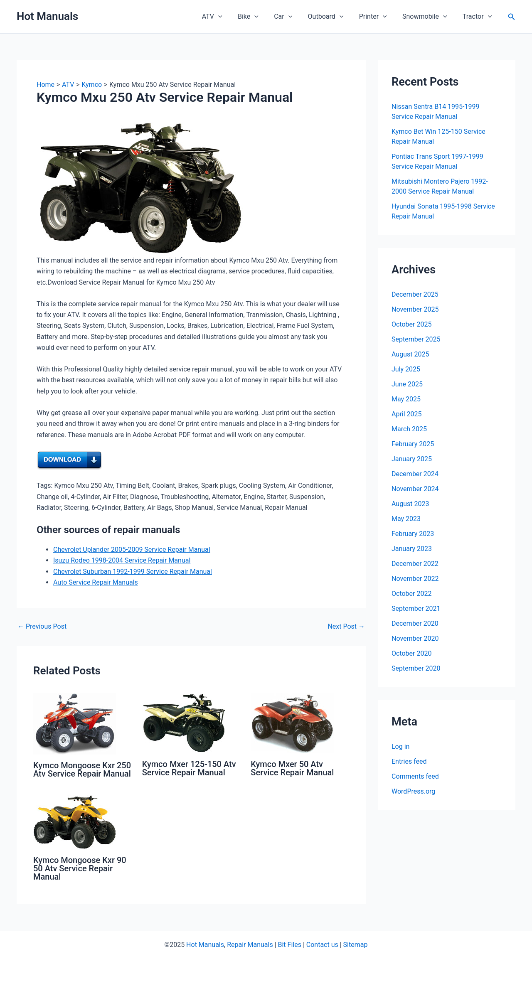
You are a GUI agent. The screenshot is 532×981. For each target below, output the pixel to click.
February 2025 (413, 444)
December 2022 (415, 564)
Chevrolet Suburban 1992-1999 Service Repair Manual (132, 571)
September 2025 (416, 339)
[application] (233, 16)
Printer (378, 16)
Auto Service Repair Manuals (95, 582)
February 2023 (413, 534)
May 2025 (406, 399)
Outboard (333, 16)
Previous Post (41, 626)
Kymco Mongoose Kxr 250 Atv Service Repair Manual (82, 769)
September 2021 (416, 608)
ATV (226, 16)
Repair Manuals (250, 945)
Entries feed (409, 761)
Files (294, 945)
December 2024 (415, 474)
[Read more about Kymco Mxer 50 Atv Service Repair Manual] (292, 723)
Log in (400, 746)
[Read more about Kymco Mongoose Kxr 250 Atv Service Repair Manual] (74, 723)
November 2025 (415, 309)
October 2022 (411, 593)
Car (293, 16)
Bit (282, 945)
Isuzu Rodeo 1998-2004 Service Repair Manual (121, 560)
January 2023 (412, 549)
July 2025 (406, 369)
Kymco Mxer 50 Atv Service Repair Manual (292, 768)
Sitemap (355, 945)
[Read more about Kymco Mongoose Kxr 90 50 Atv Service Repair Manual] (74, 822)
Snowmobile (428, 16)
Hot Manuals (47, 16)
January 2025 (412, 459)
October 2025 (411, 324)
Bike (260, 16)
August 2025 (410, 354)
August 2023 (410, 504)
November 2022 (415, 579)
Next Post (346, 626)
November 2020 (415, 638)
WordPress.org (413, 791)
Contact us (322, 945)
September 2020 (416, 668)
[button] (511, 17)
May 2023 (406, 519)
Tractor (478, 16)
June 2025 (407, 384)
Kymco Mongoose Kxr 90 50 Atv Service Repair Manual (79, 868)
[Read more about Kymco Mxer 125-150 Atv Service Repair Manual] (183, 723)
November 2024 (415, 489)
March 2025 (409, 429)
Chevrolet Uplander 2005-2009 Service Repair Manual (131, 549)
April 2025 (407, 414)
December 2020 (415, 623)
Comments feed (415, 776)
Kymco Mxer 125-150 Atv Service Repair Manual (189, 768)
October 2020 (411, 653)
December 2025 (415, 294)
